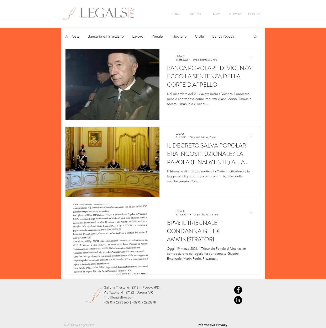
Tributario (179, 36)
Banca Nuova (223, 36)
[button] (255, 37)
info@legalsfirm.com (119, 297)
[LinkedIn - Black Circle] (238, 300)
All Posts (72, 36)
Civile (199, 36)
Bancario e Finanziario (106, 36)
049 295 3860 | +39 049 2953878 (133, 302)
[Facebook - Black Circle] (238, 290)
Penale (157, 36)
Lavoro (137, 36)
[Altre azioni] (252, 57)
